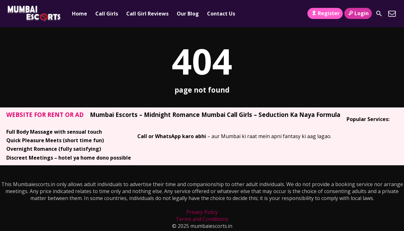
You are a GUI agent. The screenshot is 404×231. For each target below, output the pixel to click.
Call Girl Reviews (147, 13)
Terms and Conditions (202, 219)
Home (79, 13)
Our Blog (188, 13)
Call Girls (106, 13)
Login (358, 13)
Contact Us (221, 13)
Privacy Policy (202, 212)
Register (325, 13)
